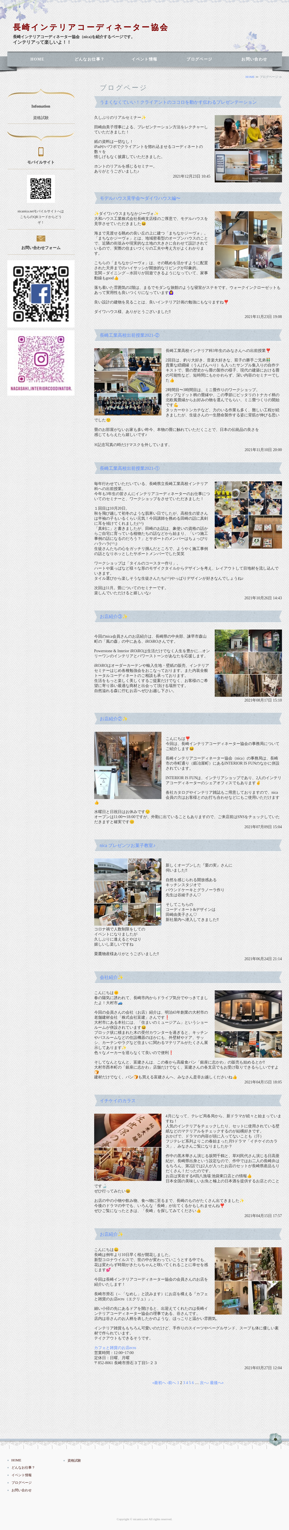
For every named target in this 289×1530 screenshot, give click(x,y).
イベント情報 (144, 59)
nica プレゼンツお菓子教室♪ (128, 845)
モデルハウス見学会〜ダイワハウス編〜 (140, 198)
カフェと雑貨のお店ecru (115, 1348)
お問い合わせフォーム (41, 248)
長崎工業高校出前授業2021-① (129, 468)
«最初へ (159, 1383)
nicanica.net (140, 1519)
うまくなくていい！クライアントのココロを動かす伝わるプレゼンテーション (178, 102)
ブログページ (199, 59)
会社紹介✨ (111, 977)
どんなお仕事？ (90, 59)
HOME (38, 59)
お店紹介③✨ (114, 616)
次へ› (204, 1383)
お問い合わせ (254, 59)
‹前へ (171, 1383)
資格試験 (41, 118)
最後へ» (217, 1383)
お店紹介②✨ (114, 718)
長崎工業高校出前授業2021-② (129, 335)
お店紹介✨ (111, 1234)
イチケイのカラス (118, 1100)
